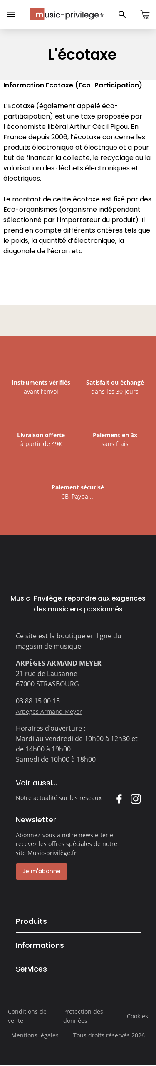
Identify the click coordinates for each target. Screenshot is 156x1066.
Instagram (135, 798)
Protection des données (83, 1016)
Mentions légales (35, 1035)
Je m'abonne (41, 871)
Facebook (119, 798)
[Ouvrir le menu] (11, 14)
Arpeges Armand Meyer (49, 711)
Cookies (137, 1016)
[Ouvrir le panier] (145, 14)
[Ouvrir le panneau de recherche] (122, 14)
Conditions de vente (27, 1016)
